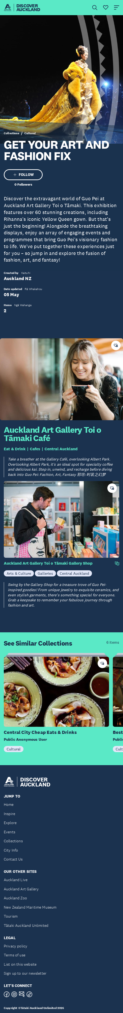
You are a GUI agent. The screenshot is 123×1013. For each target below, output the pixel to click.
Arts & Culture (19, 573)
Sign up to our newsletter (25, 973)
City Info (11, 850)
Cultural (30, 133)
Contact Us (13, 859)
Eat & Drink (15, 448)
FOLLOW (23, 174)
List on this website (20, 964)
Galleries (45, 573)
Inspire (9, 813)
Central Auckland (61, 448)
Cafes (35, 448)
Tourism (11, 916)
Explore (10, 822)
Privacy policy (15, 946)
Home (9, 804)
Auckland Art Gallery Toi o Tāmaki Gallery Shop (48, 563)
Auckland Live (15, 879)
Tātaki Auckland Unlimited (26, 925)
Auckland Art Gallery (21, 889)
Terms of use (14, 955)
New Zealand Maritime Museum (30, 907)
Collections (11, 133)
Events (9, 832)
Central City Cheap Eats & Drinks (40, 732)
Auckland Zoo (15, 898)
